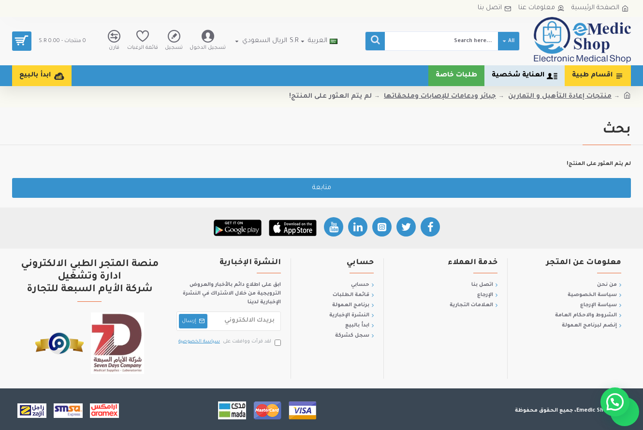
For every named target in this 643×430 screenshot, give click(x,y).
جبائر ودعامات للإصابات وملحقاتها (440, 96)
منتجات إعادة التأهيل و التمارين (560, 96)
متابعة (321, 188)
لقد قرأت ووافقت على (229, 342)
